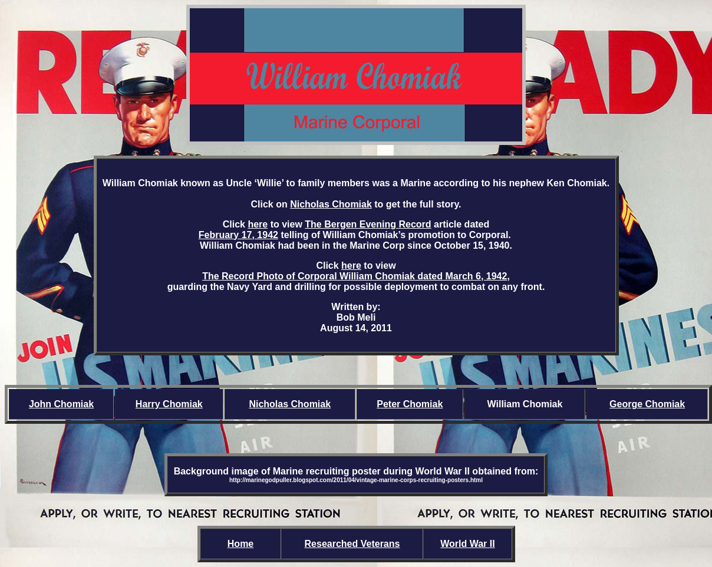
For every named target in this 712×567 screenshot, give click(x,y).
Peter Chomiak (410, 404)
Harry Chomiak (169, 404)
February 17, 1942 (238, 235)
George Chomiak (647, 404)
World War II (467, 544)
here (258, 224)
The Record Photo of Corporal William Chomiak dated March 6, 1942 (354, 276)
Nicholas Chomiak (331, 204)
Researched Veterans (352, 544)
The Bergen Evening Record (368, 224)
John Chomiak (61, 404)
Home (240, 544)
